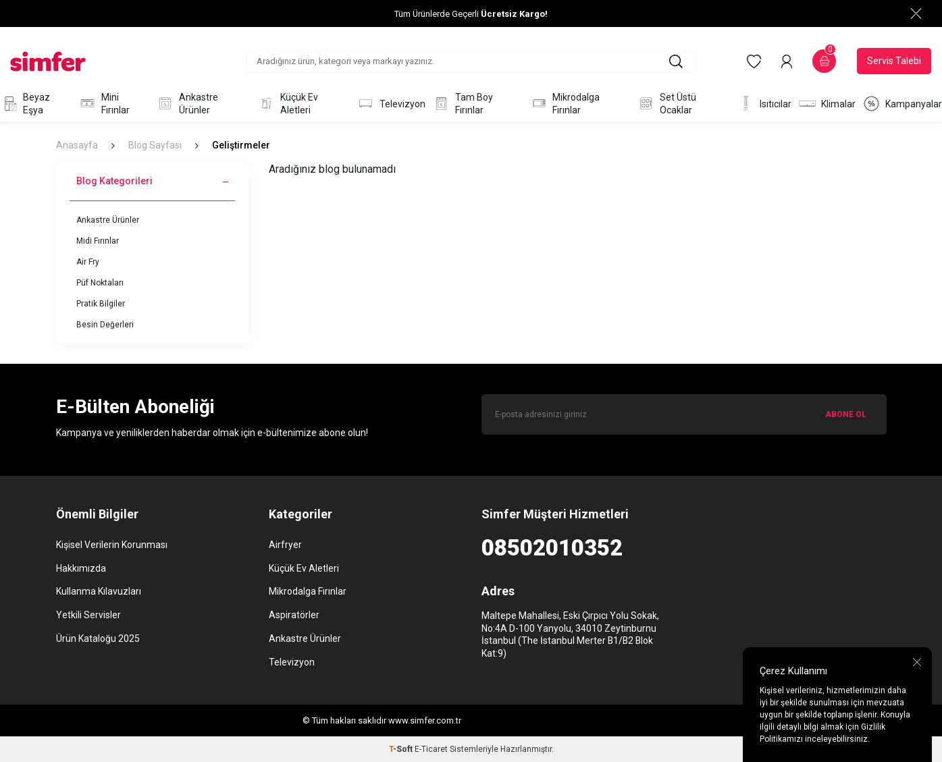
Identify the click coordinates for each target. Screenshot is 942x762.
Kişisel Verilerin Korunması (111, 544)
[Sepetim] (824, 61)
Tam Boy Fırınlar (462, 103)
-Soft (402, 749)
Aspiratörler (294, 614)
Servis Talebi (894, 60)
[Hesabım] (786, 61)
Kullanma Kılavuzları (98, 591)
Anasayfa (77, 145)
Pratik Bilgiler (100, 303)
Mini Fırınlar (104, 103)
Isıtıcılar (764, 103)
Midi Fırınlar (97, 241)
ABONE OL (845, 414)
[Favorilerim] (754, 61)
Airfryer (285, 544)
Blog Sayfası (155, 145)
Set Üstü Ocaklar (666, 103)
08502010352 (552, 548)
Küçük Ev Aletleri (287, 103)
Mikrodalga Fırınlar (565, 103)
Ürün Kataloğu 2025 (98, 638)
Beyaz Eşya (25, 103)
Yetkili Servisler (88, 614)
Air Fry (87, 262)
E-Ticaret (431, 749)
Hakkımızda (81, 568)
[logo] (48, 61)
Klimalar (827, 103)
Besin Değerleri (105, 324)
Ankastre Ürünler (187, 103)
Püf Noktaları (100, 283)
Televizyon (391, 103)
